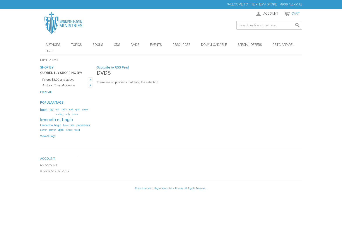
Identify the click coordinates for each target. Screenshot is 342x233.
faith (64, 109)
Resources (181, 44)
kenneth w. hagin (50, 125)
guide (85, 109)
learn (65, 125)
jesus (75, 114)
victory (69, 129)
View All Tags (47, 136)
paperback (83, 125)
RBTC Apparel (283, 44)
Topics (76, 44)
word (77, 129)
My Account (48, 165)
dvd (57, 109)
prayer (52, 129)
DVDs (135, 44)
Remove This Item (90, 79)
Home (44, 60)
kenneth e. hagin (56, 119)
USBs (49, 51)
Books (97, 44)
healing (59, 114)
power (43, 129)
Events (156, 44)
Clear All (45, 92)
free (71, 109)
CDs (117, 44)
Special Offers (250, 44)
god (77, 109)
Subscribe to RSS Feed (113, 67)
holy (67, 114)
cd (51, 109)
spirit (60, 129)
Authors (53, 44)
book (43, 109)
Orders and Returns (54, 170)
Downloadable (214, 44)
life (72, 125)
